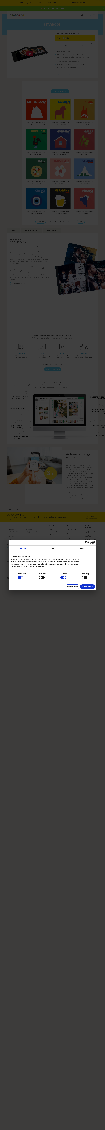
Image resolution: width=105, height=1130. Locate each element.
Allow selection (72, 586)
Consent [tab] (23, 548)
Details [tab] (52, 548)
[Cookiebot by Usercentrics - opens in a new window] (86, 542)
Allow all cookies (87, 586)
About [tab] (82, 548)
